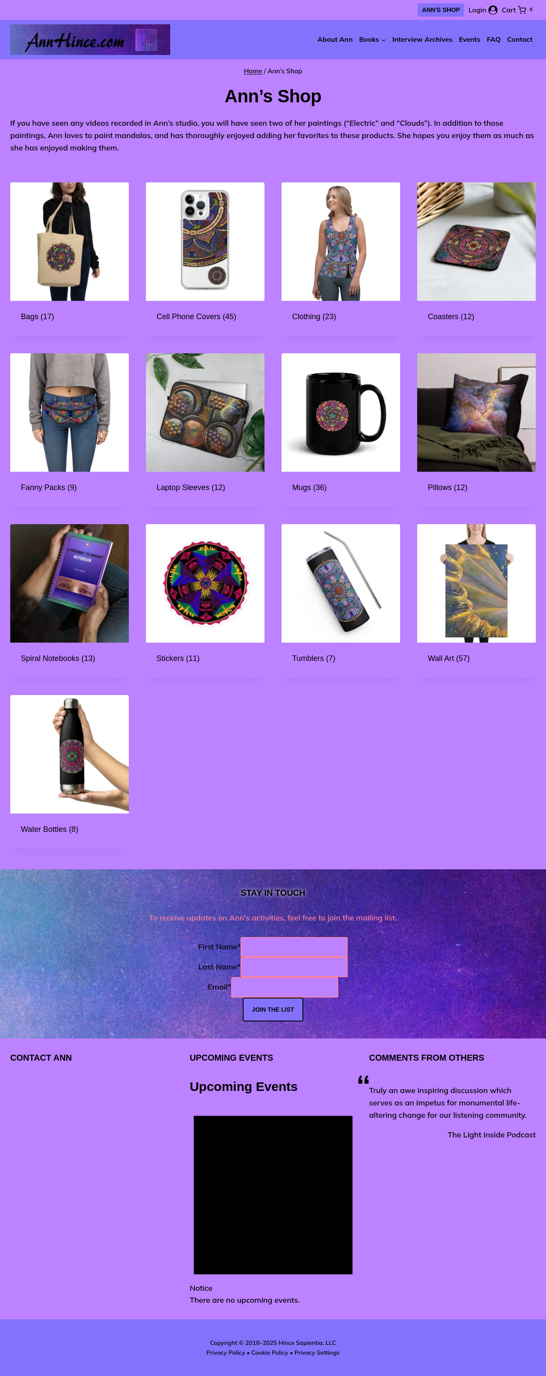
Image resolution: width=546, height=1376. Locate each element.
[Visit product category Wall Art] (476, 601)
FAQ (494, 39)
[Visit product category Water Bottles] (69, 772)
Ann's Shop (441, 9)
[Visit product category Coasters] (476, 259)
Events (469, 39)
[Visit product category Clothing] (341, 259)
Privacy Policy (225, 1352)
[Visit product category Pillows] (476, 430)
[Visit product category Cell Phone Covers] (205, 259)
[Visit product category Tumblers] (341, 601)
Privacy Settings (317, 1352)
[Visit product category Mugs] (341, 430)
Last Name (219, 967)
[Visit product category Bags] (69, 259)
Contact (520, 39)
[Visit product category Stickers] (205, 601)
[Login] (482, 10)
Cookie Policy (269, 1352)
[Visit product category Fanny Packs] (69, 430)
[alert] (273, 1201)
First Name (219, 947)
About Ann (335, 39)
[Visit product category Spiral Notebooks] (69, 601)
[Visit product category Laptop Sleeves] (205, 430)
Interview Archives (422, 39)
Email (219, 987)
